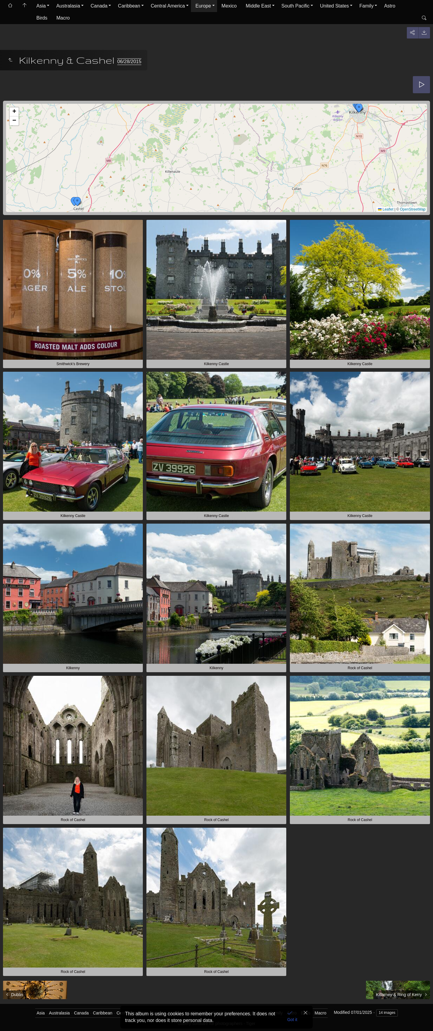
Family (366, 5)
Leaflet (385, 209)
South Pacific (295, 5)
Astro (389, 5)
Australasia (68, 5)
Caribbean (129, 5)
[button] (359, 107)
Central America (168, 5)
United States (334, 5)
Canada (99, 5)
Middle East (258, 5)
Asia (41, 5)
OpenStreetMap (412, 209)
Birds (41, 17)
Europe (203, 5)
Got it (292, 1019)
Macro (62, 17)
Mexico (229, 5)
